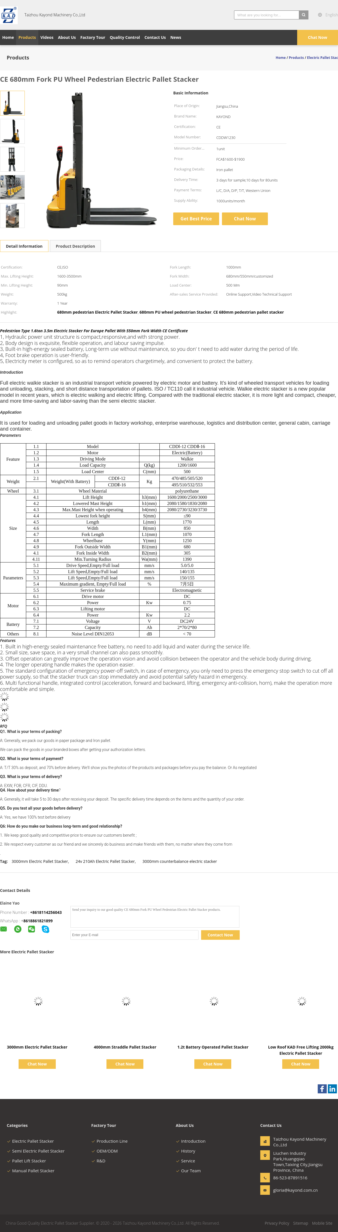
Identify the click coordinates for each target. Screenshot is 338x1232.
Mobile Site (322, 1223)
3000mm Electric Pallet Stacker (40, 861)
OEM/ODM (104, 1151)
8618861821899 (38, 920)
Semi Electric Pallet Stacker (36, 1151)
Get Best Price (196, 219)
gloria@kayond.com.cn (291, 1190)
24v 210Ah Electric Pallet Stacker (105, 861)
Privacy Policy (277, 1223)
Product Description (75, 246)
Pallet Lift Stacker (26, 1161)
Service (185, 1161)
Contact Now (220, 935)
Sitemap (300, 1223)
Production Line (109, 1141)
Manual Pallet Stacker (30, 1170)
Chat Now (317, 37)
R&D (98, 1161)
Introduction (191, 1141)
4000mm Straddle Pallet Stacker (125, 1047)
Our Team (188, 1170)
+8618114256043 (46, 912)
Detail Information (24, 246)
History (185, 1151)
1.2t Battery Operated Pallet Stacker (212, 1047)
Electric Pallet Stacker (30, 1141)
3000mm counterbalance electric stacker (180, 861)
